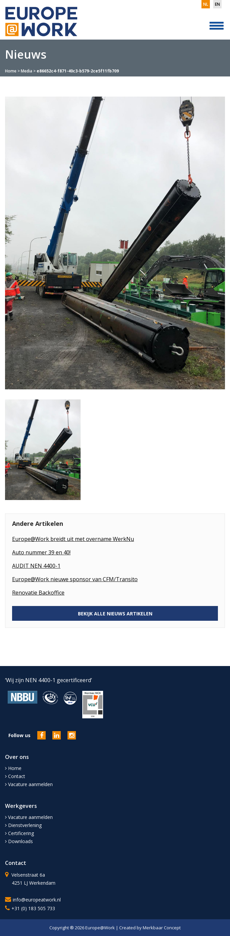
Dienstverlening (23, 825)
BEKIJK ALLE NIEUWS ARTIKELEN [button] (115, 613)
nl (205, 4)
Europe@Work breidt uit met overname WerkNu (73, 539)
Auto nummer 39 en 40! (41, 552)
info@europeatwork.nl (37, 899)
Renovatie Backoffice (38, 592)
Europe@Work (100, 928)
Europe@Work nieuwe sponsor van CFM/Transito (75, 579)
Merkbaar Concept (162, 928)
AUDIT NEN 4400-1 (36, 565)
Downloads (19, 841)
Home (10, 71)
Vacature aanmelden (29, 784)
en (217, 4)
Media (26, 71)
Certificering (19, 833)
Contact (15, 776)
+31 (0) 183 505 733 (33, 908)
